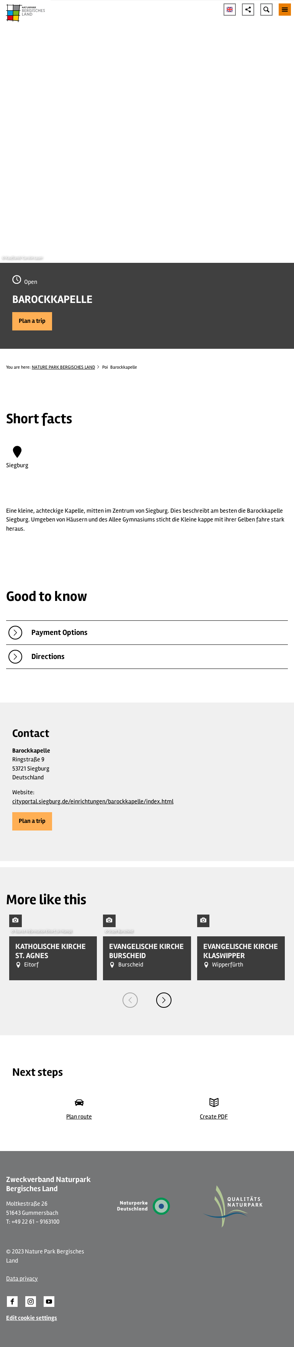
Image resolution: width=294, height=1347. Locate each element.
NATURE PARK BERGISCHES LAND (63, 367)
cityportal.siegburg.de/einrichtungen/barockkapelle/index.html (92, 801)
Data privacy (22, 1278)
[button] (32, 321)
